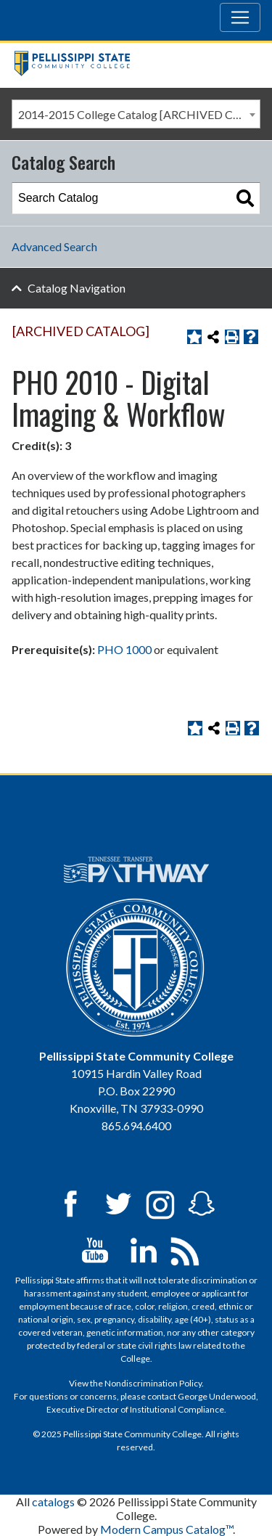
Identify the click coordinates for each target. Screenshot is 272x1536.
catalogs (53, 1501)
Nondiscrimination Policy (153, 1383)
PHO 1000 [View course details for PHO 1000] (124, 649)
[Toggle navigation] (240, 17)
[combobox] (136, 113)
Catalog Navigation (76, 288)
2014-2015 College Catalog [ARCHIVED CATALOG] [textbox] (139, 114)
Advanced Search (54, 246)
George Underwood (217, 1396)
